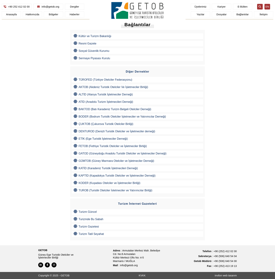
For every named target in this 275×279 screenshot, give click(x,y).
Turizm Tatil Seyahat (89, 233)
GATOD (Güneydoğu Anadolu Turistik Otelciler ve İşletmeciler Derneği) (120, 153)
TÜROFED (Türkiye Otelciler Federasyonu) (103, 79)
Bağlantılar (242, 14)
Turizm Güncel (85, 211)
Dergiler (74, 6)
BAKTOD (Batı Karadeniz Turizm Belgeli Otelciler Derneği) (112, 109)
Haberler (74, 14)
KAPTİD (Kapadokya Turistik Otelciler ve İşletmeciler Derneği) (114, 175)
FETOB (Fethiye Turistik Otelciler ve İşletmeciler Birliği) (110, 146)
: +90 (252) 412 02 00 (219, 251)
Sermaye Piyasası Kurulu (92, 58)
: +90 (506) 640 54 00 (215, 261)
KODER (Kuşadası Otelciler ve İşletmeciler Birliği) (107, 182)
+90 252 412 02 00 (17, 6)
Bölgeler (53, 14)
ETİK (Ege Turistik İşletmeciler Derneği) (101, 138)
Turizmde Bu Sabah (88, 219)
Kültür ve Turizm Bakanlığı (92, 36)
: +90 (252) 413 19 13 (222, 266)
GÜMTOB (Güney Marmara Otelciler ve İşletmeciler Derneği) (114, 160)
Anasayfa (11, 14)
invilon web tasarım (226, 275)
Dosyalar (221, 14)
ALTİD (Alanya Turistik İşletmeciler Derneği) (103, 94)
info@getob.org (48, 6)
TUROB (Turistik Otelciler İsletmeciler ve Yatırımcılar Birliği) (113, 190)
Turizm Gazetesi (86, 226)
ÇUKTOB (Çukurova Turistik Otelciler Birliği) (103, 123)
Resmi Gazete (85, 43)
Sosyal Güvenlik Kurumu (91, 50)
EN (267, 6)
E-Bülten (242, 6)
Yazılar (200, 14)
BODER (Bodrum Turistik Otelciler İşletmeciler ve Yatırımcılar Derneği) (120, 116)
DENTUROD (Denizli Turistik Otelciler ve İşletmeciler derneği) (114, 131)
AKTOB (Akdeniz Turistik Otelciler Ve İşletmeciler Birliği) (111, 87)
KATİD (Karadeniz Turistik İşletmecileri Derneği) (106, 168)
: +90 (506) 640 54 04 (217, 256)
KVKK (142, 275)
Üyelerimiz (200, 6)
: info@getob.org (125, 265)
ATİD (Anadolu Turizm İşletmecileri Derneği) (103, 101)
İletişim (264, 14)
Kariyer (221, 6)
